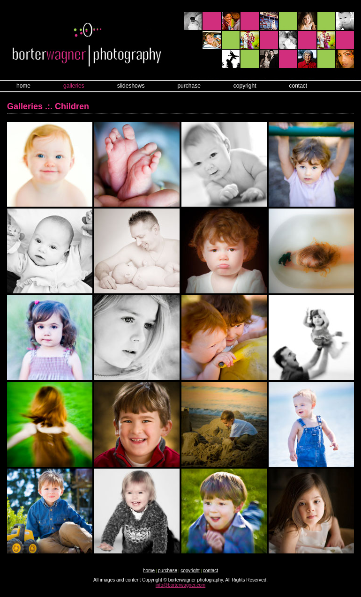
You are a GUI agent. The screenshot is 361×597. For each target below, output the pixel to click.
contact (298, 85)
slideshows (131, 85)
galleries (73, 85)
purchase (188, 85)
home (23, 85)
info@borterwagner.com (180, 585)
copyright (244, 85)
